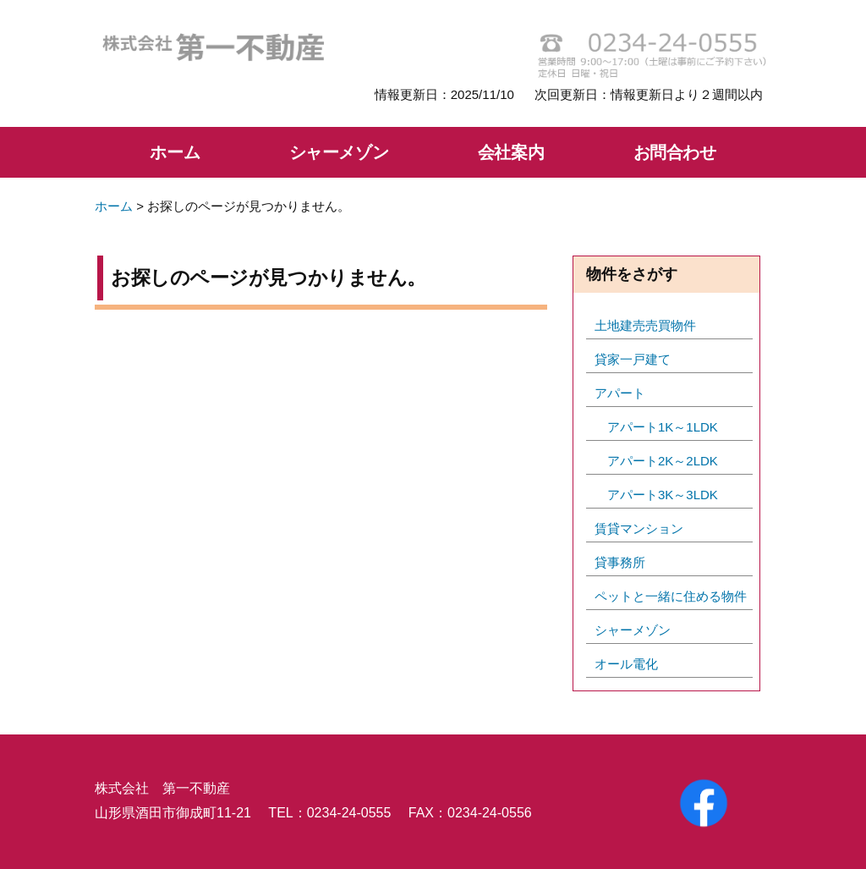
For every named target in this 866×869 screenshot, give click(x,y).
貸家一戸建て (633, 359)
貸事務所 (620, 562)
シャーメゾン (339, 152)
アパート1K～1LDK (662, 427)
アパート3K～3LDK (662, 494)
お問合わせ (674, 152)
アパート (620, 393)
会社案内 (511, 152)
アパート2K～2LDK (662, 461)
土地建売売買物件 (645, 325)
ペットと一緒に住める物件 (671, 596)
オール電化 (626, 664)
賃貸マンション (639, 528)
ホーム (175, 152)
